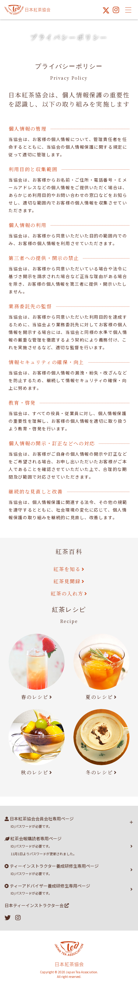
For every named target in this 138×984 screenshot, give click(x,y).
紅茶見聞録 (67, 581)
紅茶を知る (67, 569)
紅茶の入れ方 (67, 593)
